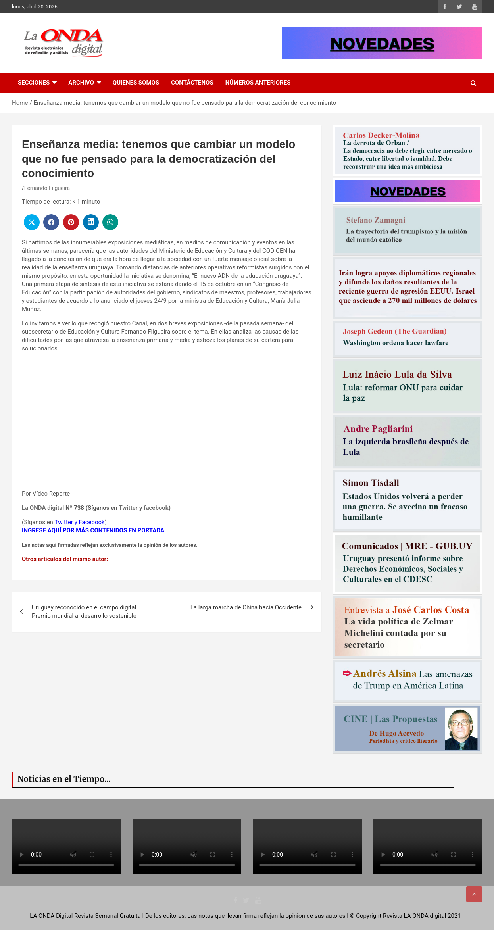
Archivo (81, 82)
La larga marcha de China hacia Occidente (246, 607)
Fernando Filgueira (47, 188)
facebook (156, 507)
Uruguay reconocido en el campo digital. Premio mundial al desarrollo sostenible (85, 611)
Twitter (128, 507)
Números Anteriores (258, 82)
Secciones (34, 82)
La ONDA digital (43, 507)
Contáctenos (192, 82)
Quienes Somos (136, 82)
